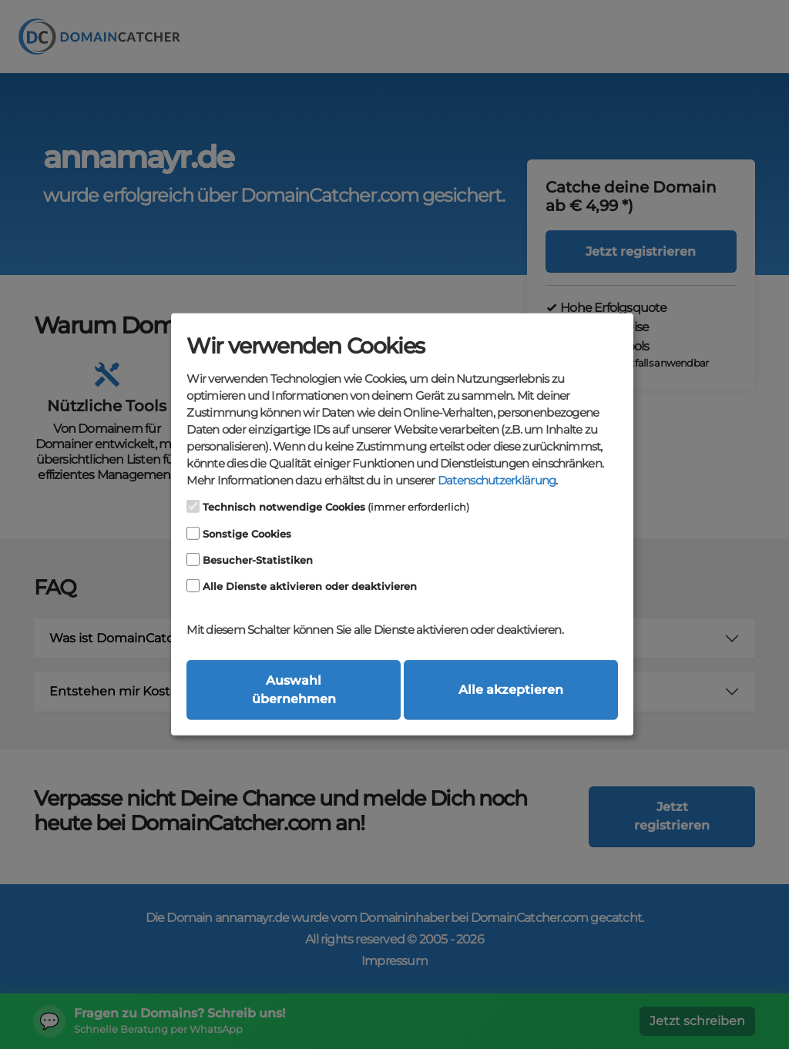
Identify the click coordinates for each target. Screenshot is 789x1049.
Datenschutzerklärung (497, 481)
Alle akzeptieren (510, 689)
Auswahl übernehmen (294, 689)
